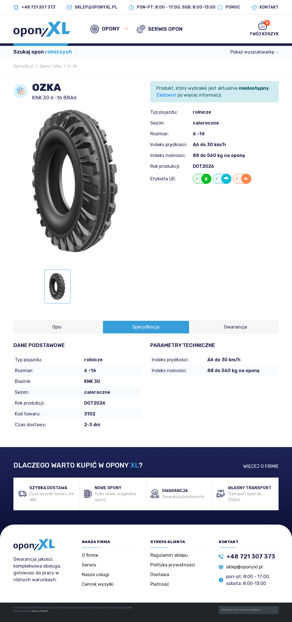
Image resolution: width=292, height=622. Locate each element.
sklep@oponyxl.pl (244, 567)
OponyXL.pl (23, 66)
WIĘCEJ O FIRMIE (261, 466)
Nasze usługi (95, 574)
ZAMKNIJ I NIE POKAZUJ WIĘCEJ (241, 610)
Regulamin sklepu (169, 555)
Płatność (159, 584)
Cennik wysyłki (97, 584)
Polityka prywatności (172, 565)
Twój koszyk (264, 28)
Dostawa (159, 574)
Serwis (89, 565)
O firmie (90, 555)
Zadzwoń (166, 95)
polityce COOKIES (40, 611)
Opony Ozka (50, 66)
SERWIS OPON (159, 29)
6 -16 (72, 66)
